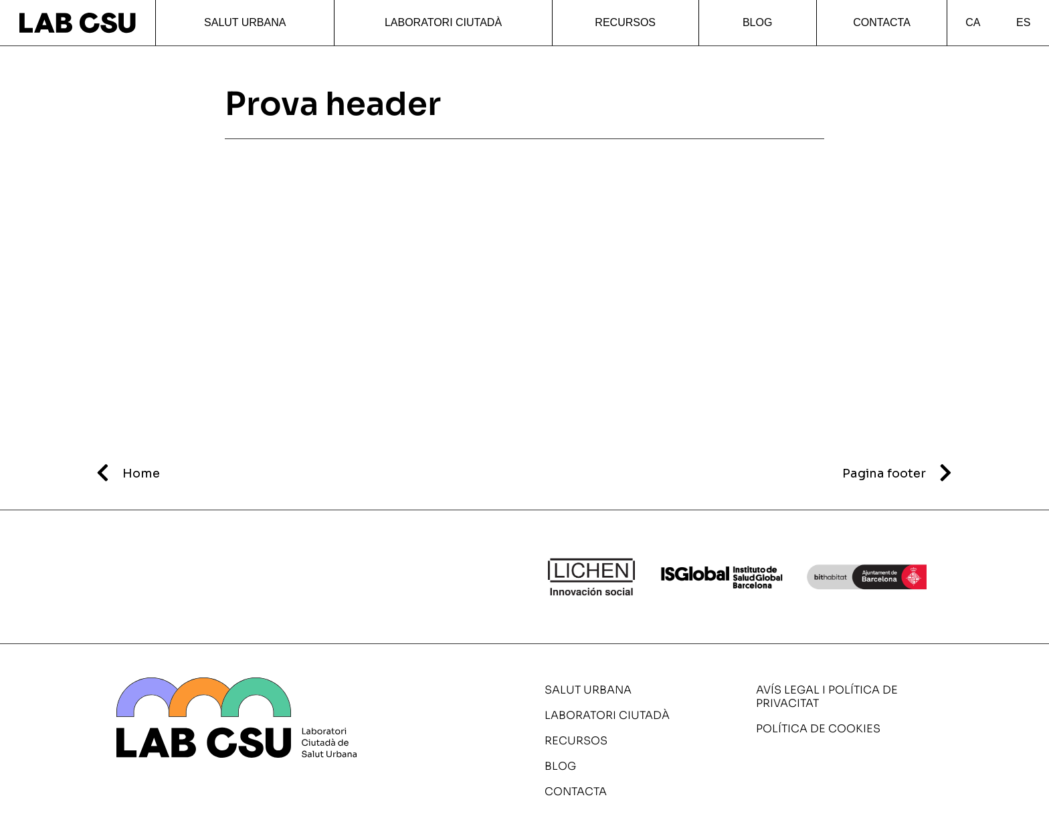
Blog (757, 22)
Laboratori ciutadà (443, 22)
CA (972, 22)
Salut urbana (245, 22)
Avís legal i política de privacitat (827, 696)
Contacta (882, 22)
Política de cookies (818, 729)
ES (1023, 22)
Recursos (625, 22)
